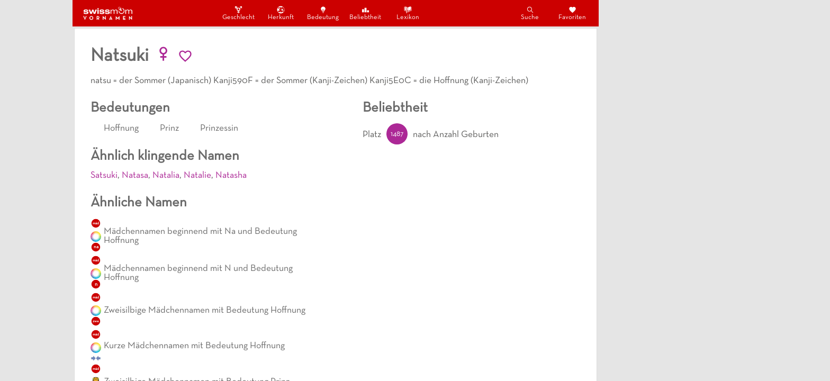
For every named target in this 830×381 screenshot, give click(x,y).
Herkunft (281, 13)
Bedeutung (323, 13)
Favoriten (572, 13)
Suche (530, 13)
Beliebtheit (365, 13)
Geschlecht (238, 13)
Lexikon (407, 13)
